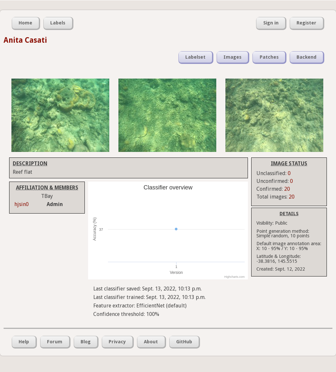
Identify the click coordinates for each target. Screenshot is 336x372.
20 (287, 189)
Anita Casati (25, 40)
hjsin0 (21, 204)
